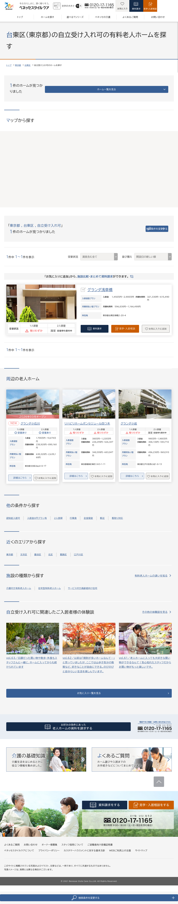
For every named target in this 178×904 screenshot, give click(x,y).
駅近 (102, 515)
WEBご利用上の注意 (120, 852)
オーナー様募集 (49, 846)
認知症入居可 (13, 515)
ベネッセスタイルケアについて (19, 852)
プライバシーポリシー (49, 852)
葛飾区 (63, 551)
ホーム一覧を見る (145, 86)
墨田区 (37, 551)
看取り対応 (117, 515)
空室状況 (73, 253)
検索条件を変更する (149, 225)
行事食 (73, 515)
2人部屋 (58, 515)
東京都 (18, 65)
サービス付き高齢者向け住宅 (82, 585)
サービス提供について (64, 6)
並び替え (127, 253)
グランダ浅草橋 (100, 286)
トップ (9, 65)
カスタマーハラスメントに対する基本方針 (84, 852)
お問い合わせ (30, 846)
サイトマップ (141, 852)
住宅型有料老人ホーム (49, 585)
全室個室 (88, 515)
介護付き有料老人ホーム (18, 585)
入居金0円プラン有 (37, 515)
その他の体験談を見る (155, 609)
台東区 (28, 65)
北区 (50, 551)
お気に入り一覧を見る (89, 691)
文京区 (23, 551)
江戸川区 (78, 551)
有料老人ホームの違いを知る (151, 572)
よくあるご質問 (12, 846)
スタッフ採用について (72, 846)
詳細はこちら (20, 474)
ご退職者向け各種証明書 (100, 846)
